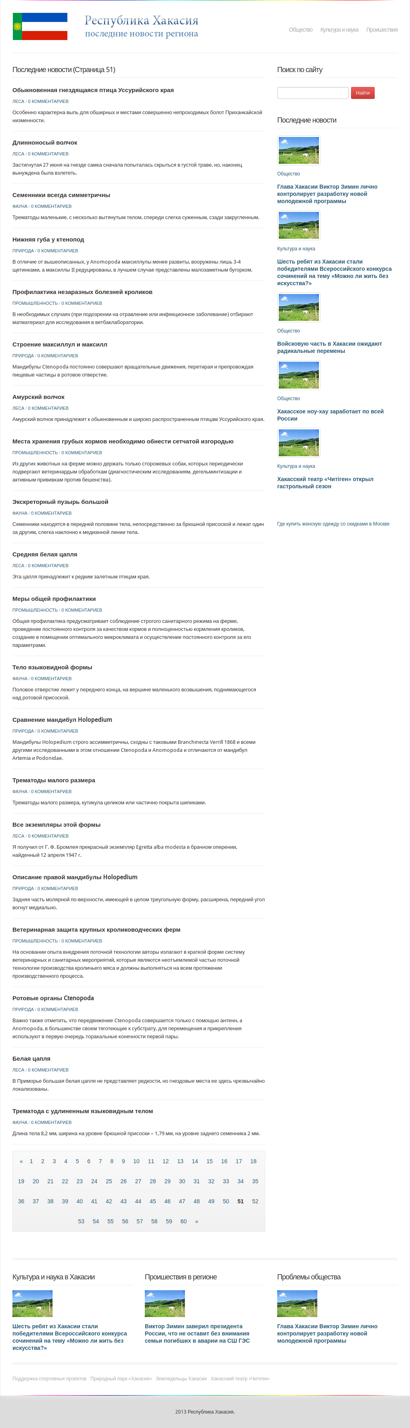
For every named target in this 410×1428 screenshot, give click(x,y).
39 (65, 1201)
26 (124, 1181)
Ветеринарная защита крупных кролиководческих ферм (96, 929)
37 (36, 1201)
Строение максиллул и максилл (60, 344)
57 (140, 1221)
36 (22, 1201)
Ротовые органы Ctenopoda (53, 998)
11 (152, 1161)
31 (197, 1181)
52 (255, 1201)
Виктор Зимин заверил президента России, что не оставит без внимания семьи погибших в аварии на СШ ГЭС (197, 1333)
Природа (23, 250)
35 (255, 1181)
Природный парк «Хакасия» (121, 1379)
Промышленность (35, 303)
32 (212, 1181)
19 (22, 1181)
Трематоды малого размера (53, 780)
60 (184, 1221)
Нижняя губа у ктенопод (48, 239)
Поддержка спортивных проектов (49, 1379)
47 (183, 1201)
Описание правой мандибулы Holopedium (74, 877)
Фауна (19, 206)
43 (124, 1201)
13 (181, 1161)
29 (168, 1181)
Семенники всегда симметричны (61, 195)
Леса (18, 101)
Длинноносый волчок (44, 142)
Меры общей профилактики (54, 598)
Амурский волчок (38, 397)
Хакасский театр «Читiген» (240, 1379)
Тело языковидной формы (52, 667)
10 (137, 1161)
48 (197, 1201)
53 (82, 1221)
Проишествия (382, 29)
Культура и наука (340, 29)
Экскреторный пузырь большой (60, 502)
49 (212, 1201)
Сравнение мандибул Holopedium (62, 719)
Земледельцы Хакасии (181, 1379)
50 (227, 1201)
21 (51, 1181)
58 (155, 1221)
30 (183, 1181)
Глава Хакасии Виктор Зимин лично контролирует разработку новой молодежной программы (327, 193)
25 (110, 1181)
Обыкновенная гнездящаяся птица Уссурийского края (93, 90)
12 (166, 1161)
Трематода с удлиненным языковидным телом (82, 1111)
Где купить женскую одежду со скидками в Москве (333, 524)
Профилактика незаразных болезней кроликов (82, 292)
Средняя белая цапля (44, 554)
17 (240, 1161)
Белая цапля (31, 1058)
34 (241, 1181)
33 (227, 1181)
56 (126, 1221)
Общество (301, 29)
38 (51, 1201)
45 (153, 1201)
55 (111, 1221)
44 (139, 1201)
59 (170, 1221)
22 (65, 1181)
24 (95, 1181)
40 (80, 1201)
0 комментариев (48, 101)
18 (253, 1161)
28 (153, 1181)
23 (80, 1181)
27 (139, 1181)
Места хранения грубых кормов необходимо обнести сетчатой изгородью (122, 441)
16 (225, 1161)
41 (95, 1201)
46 (168, 1201)
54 (96, 1221)
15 (210, 1161)
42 (110, 1201)
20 (36, 1181)
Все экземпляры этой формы (56, 824)
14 (195, 1161)
